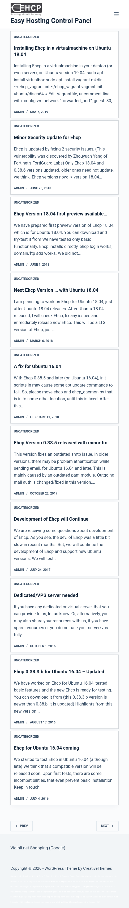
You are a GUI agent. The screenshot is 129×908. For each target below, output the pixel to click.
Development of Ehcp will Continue (51, 519)
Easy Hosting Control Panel (50, 21)
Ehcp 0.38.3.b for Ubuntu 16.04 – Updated (59, 671)
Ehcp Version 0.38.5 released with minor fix (60, 442)
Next (107, 826)
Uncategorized (26, 37)
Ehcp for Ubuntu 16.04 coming (46, 748)
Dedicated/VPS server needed (46, 595)
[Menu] (116, 14)
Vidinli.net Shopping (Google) (37, 847)
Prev (21, 826)
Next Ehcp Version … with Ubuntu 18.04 (56, 290)
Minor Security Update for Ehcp (47, 137)
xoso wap (46, 897)
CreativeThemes (97, 868)
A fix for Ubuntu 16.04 (37, 366)
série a (84, 881)
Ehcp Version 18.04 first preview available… (60, 214)
